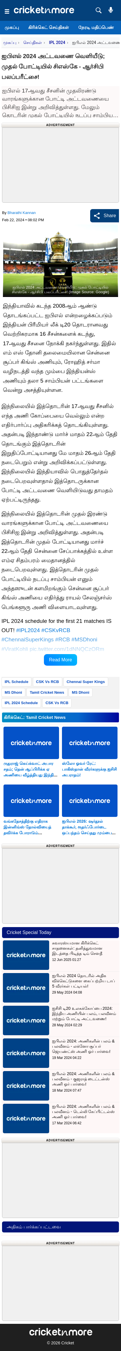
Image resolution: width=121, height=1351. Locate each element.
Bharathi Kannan (22, 213)
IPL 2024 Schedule (21, 703)
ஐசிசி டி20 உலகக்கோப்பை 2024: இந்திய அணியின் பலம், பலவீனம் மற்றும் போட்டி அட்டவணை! (84, 1013)
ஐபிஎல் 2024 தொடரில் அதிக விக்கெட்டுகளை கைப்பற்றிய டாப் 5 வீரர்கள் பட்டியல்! (83, 980)
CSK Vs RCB (47, 682)
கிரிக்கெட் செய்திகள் (48, 27)
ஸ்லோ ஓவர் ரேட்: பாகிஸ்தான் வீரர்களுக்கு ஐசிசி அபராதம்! (89, 769)
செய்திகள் (32, 42)
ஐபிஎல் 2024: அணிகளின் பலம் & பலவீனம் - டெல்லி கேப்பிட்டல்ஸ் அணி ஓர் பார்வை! (83, 1111)
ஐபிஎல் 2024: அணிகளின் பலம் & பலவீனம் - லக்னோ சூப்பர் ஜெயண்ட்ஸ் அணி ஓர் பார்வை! (83, 1046)
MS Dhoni (13, 692)
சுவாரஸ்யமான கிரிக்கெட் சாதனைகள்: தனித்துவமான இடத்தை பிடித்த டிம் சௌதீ (77, 948)
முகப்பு (12, 27)
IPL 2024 (57, 42)
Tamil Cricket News (47, 692)
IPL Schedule (16, 682)
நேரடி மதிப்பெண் (96, 27)
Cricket (67, 1343)
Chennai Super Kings (86, 682)
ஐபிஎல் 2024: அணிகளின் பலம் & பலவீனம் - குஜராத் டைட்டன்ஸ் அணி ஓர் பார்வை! (83, 1078)
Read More (60, 659)
